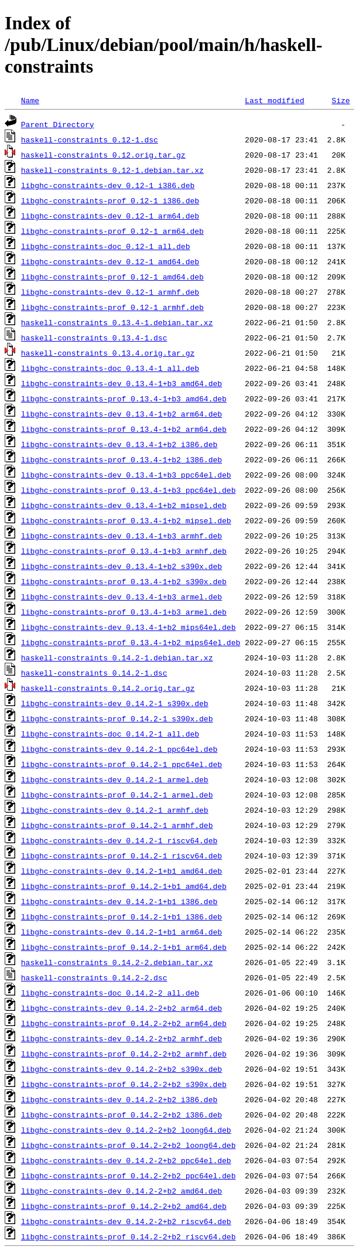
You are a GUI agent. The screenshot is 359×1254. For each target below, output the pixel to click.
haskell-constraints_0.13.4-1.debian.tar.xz (117, 322)
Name (30, 100)
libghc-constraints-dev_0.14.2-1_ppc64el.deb (119, 749)
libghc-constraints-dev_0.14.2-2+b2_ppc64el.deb (126, 1160)
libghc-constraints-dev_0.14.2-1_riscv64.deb (119, 840)
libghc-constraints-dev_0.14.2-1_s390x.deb (114, 703)
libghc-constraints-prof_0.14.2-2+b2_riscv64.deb (128, 1236)
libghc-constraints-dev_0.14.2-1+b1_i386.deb (119, 901)
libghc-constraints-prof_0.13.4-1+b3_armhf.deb (124, 551)
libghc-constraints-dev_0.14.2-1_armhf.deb (114, 810)
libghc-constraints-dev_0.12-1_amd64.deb (110, 261)
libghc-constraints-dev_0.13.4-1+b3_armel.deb (121, 596)
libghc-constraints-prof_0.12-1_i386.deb (110, 200)
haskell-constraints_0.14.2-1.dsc (94, 672)
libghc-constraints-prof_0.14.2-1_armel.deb (117, 794)
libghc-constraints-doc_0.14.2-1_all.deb (110, 733)
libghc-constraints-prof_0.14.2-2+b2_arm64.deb (124, 1023)
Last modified (274, 100)
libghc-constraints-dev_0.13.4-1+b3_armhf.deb (121, 535)
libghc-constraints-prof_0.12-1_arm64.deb (112, 231)
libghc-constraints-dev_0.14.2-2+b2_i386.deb (119, 1099)
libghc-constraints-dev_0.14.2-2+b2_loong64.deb (126, 1129)
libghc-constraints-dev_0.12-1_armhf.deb (110, 292)
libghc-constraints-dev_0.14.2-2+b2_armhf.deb (121, 1038)
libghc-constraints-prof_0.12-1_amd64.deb (112, 276)
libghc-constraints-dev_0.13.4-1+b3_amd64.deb (121, 383)
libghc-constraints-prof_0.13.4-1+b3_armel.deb (124, 611)
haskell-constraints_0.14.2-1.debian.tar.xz (117, 657)
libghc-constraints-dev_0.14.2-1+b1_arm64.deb (121, 931)
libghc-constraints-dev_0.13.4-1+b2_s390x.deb (121, 566)
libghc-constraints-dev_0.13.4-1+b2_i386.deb (119, 444)
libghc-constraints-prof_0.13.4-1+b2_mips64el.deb (130, 642)
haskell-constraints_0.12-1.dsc (89, 139)
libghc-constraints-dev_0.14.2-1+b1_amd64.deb (121, 870)
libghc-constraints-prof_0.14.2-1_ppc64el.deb (121, 764)
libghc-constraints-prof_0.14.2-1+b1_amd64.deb (124, 886)
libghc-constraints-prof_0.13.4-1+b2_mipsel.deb (126, 520)
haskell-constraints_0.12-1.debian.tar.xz (112, 170)
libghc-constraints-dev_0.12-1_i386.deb (107, 185)
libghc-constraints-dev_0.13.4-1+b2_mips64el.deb (128, 627)
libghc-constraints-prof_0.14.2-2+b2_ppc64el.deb (128, 1175)
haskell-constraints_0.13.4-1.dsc (94, 337)
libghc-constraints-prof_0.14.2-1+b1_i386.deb (121, 916)
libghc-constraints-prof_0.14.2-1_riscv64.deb (121, 855)
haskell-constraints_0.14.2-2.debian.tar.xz (117, 962)
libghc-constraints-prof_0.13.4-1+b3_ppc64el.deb (128, 490)
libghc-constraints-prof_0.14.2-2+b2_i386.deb (121, 1114)
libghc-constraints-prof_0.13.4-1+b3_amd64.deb (124, 398)
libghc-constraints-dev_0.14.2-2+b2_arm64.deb (121, 1008)
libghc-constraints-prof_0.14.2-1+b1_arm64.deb (124, 947)
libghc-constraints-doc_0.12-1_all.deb (105, 246)
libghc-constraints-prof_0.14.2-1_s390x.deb (117, 718)
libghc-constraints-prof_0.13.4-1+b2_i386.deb (121, 459)
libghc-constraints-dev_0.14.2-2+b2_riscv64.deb (126, 1221)
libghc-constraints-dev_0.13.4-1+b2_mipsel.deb (124, 505)
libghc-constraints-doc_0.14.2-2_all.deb (110, 992)
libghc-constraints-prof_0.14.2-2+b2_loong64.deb (128, 1145)
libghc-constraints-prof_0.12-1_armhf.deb (112, 307)
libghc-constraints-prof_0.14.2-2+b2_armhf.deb (124, 1053)
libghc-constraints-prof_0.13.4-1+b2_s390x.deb (124, 581)
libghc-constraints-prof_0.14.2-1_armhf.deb (117, 825)
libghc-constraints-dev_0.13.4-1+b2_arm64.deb (121, 413)
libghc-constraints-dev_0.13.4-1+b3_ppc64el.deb (126, 474)
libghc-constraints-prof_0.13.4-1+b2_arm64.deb (124, 429)
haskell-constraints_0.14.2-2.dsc (94, 977)
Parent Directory (57, 124)
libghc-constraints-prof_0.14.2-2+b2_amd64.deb (124, 1206)
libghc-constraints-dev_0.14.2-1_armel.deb (114, 779)
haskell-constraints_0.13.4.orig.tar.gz (107, 352)
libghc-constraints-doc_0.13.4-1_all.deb (110, 368)
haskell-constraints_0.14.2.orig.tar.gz (107, 688)
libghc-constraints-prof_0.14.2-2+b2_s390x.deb (124, 1084)
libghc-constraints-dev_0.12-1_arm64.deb (110, 215)
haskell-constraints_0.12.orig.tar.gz (103, 154)
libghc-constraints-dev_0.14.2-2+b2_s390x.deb (121, 1069)
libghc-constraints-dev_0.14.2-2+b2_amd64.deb (121, 1190)
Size (340, 100)
